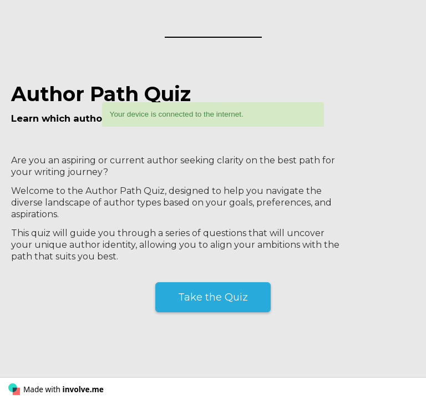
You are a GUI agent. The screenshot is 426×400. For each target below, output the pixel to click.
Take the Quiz (213, 297)
